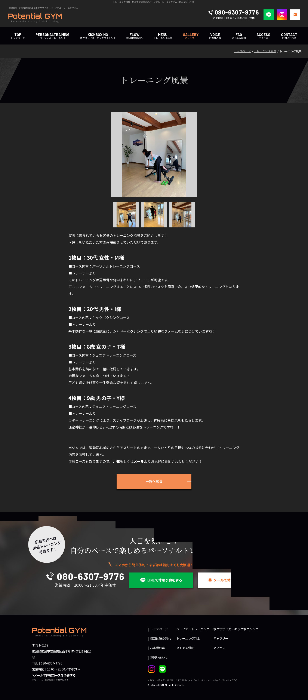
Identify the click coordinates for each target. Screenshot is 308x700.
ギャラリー (220, 638)
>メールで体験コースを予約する (54, 675)
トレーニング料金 (162, 36)
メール (139, 461)
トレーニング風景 (265, 51)
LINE (116, 461)
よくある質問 (239, 36)
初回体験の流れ (134, 36)
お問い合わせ (289, 36)
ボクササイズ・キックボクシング (98, 36)
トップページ (18, 36)
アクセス (263, 36)
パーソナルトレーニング (53, 36)
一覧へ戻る (154, 481)
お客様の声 (215, 36)
